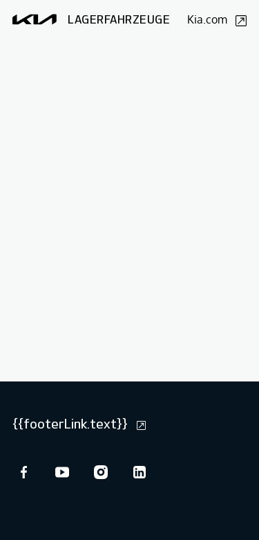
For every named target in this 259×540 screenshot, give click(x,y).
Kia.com (217, 19)
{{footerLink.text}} (79, 423)
